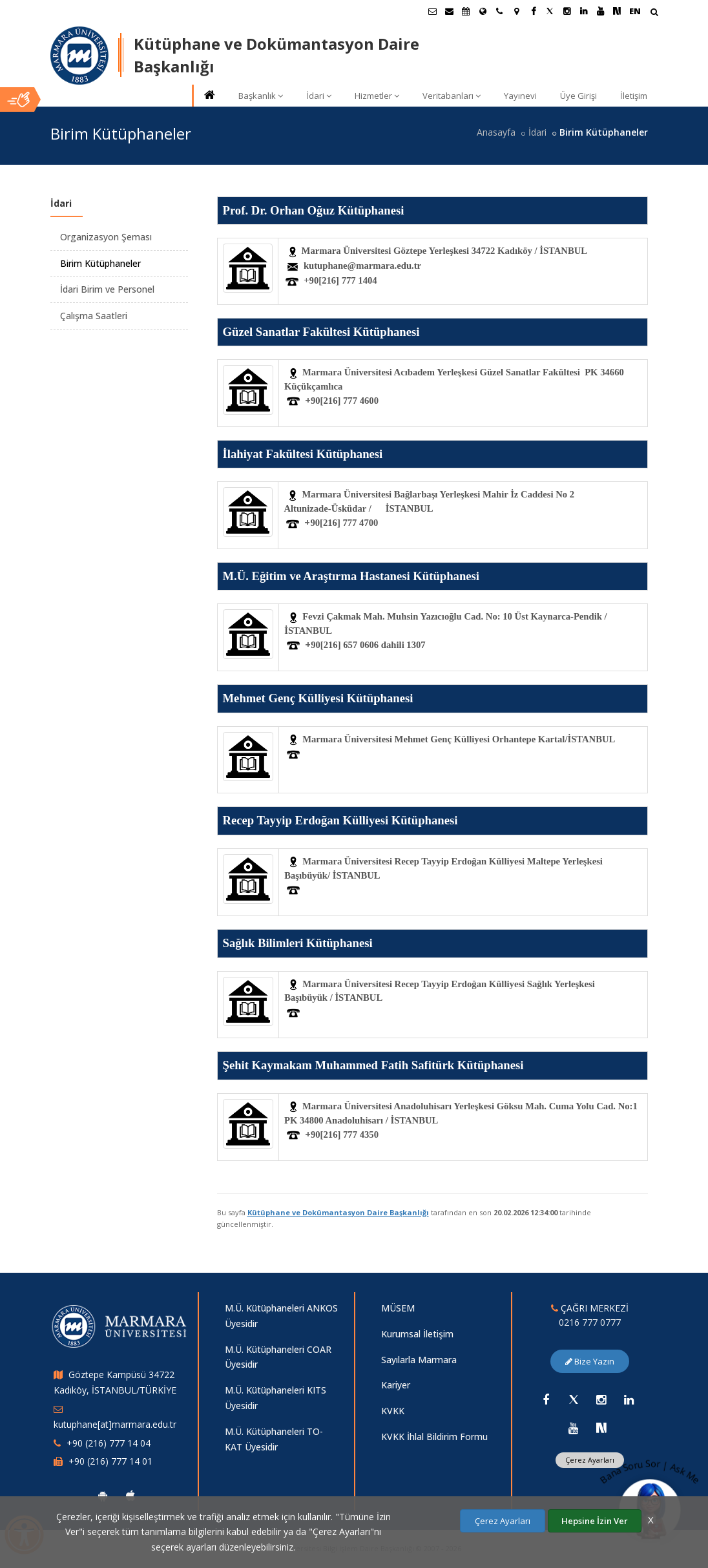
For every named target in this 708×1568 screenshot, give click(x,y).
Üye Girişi (578, 95)
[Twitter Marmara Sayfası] (549, 11)
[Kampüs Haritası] (516, 11)
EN (635, 11)
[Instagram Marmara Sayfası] (566, 11)
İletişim (633, 95)
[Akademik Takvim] (465, 11)
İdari (318, 95)
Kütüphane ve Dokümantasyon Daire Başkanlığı (338, 1212)
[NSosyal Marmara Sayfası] (616, 11)
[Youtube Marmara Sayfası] (600, 11)
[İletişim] (499, 11)
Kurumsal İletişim (417, 1334)
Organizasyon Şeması (106, 237)
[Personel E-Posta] (449, 11)
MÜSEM (398, 1308)
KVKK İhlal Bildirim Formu (434, 1436)
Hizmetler (377, 95)
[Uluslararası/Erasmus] (482, 11)
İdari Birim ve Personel (107, 289)
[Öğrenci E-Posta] (432, 11)
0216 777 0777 (590, 1322)
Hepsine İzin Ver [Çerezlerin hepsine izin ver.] (594, 1521)
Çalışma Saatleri (93, 315)
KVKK (392, 1411)
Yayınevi (520, 95)
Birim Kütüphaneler (100, 263)
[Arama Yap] (654, 13)
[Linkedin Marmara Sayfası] (583, 11)
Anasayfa (496, 132)
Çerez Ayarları (502, 1521)
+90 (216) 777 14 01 (110, 1461)
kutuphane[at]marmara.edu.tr (115, 1424)
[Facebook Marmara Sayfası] (532, 11)
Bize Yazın (589, 1361)
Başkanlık (260, 95)
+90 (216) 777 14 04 (109, 1443)
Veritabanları (451, 95)
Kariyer (395, 1385)
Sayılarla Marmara (419, 1360)
